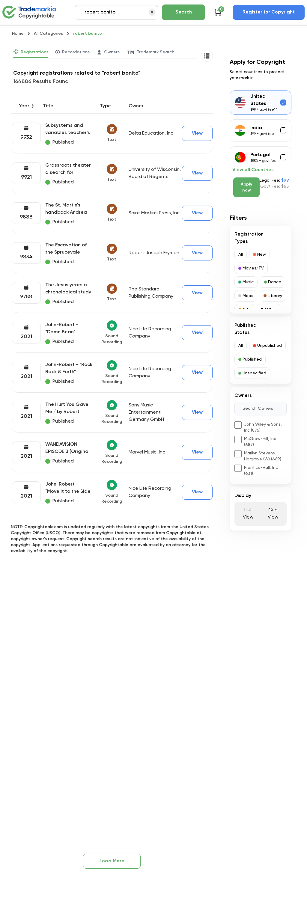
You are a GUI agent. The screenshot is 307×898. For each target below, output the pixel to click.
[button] (240, 254)
